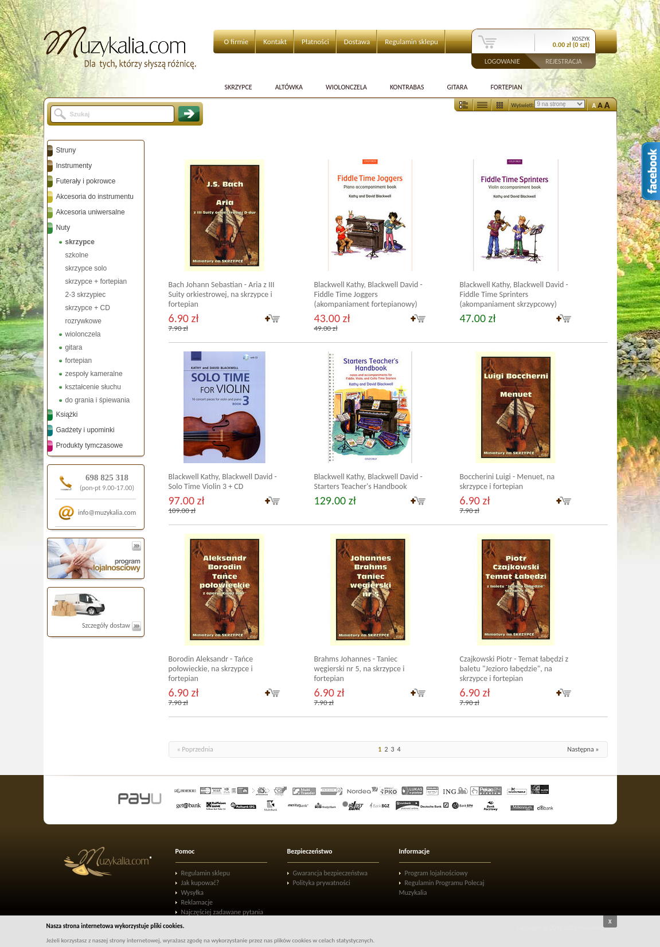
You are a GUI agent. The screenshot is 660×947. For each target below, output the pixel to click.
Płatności (315, 41)
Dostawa (357, 41)
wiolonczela (83, 334)
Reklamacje (197, 902)
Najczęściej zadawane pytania (222, 912)
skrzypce (80, 242)
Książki (67, 414)
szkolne (77, 255)
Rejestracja (563, 60)
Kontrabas (407, 87)
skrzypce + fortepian (96, 281)
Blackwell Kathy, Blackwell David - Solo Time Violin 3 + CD (223, 481)
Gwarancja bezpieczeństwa (330, 873)
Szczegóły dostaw (111, 625)
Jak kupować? (200, 883)
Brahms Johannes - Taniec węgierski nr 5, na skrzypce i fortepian (359, 668)
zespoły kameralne (94, 374)
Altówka (289, 87)
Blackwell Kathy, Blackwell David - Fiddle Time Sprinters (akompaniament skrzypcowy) (514, 294)
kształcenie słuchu (93, 387)
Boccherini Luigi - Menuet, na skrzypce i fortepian (507, 481)
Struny (66, 150)
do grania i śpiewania (97, 400)
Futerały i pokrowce (86, 181)
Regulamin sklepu (411, 41)
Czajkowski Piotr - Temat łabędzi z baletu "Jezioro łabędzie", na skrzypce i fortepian (514, 668)
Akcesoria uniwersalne (90, 212)
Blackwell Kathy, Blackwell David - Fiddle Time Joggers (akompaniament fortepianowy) (368, 294)
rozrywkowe (83, 321)
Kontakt (275, 41)
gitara (74, 347)
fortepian (78, 361)
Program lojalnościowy (436, 873)
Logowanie (502, 60)
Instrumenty (74, 166)
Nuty (63, 228)
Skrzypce (238, 87)
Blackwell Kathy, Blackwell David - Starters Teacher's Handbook (368, 481)
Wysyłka (192, 893)
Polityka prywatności (321, 883)
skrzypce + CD (87, 308)
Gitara (457, 87)
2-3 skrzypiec (85, 295)
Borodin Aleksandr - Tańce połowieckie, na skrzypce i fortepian (211, 668)
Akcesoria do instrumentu (95, 197)
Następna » (583, 749)
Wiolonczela (346, 87)
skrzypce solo (86, 268)
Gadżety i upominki (85, 430)
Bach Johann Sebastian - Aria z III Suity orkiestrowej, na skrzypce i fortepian (222, 294)
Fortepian (506, 87)
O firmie (236, 41)
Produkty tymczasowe (89, 445)
